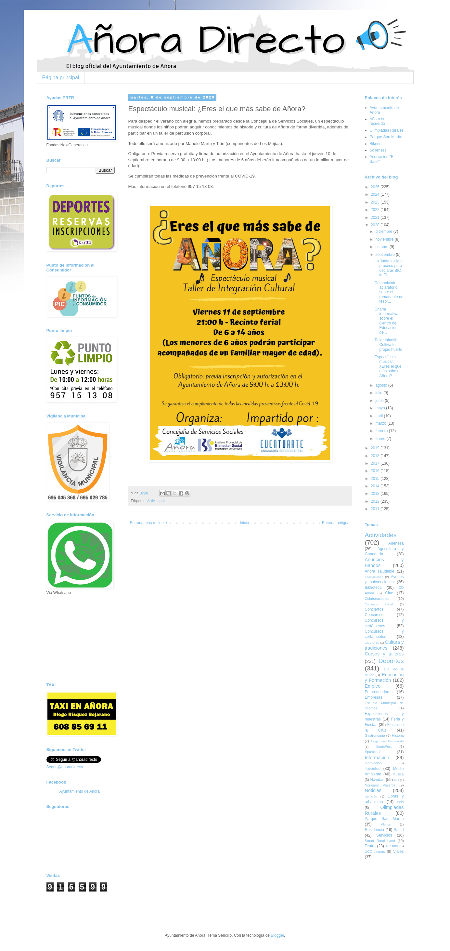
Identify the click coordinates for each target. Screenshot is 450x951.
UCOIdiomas (375, 851)
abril (379, 416)
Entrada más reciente (148, 523)
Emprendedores (378, 692)
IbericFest (384, 746)
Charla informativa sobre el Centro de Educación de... (386, 321)
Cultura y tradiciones (384, 645)
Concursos (374, 615)
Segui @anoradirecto (64, 767)
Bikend (376, 143)
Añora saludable (379, 571)
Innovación (373, 763)
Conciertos (374, 609)
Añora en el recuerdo (380, 121)
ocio (400, 802)
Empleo (373, 686)
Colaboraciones (377, 599)
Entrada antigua (336, 523)
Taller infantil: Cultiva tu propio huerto (388, 345)
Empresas (373, 697)
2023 (375, 202)
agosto (381, 385)
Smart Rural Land (380, 841)
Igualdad (372, 752)
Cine (389, 593)
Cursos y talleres (384, 653)
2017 (375, 463)
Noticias (373, 790)
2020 (375, 225)
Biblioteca (373, 587)
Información (377, 757)
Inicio (244, 523)
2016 (375, 471)
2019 (375, 448)
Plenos (386, 824)
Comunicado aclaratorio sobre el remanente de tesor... (388, 292)
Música (398, 774)
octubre (382, 246)
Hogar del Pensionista (387, 741)
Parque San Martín (386, 137)
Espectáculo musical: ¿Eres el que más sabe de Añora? (388, 366)
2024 (375, 194)
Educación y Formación (384, 677)
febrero (382, 431)
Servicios (384, 835)
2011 (375, 509)
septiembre (385, 254)
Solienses (378, 150)
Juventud (373, 768)
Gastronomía (375, 735)
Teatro (370, 846)
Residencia (374, 829)
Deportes (391, 660)
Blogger (277, 935)
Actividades (156, 501)
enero (380, 438)
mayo (380, 408)
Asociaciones (374, 577)
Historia (398, 735)
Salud (399, 829)
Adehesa (396, 543)
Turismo (391, 846)
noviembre (384, 239)
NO (396, 780)
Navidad (377, 779)
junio (380, 400)
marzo (381, 423)
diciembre (384, 231)
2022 (375, 209)
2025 (375, 187)
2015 (375, 478)
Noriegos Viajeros (380, 785)
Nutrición (371, 796)
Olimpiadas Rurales (387, 130)
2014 (375, 486)
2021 (375, 217)
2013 (375, 493)
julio (379, 392)
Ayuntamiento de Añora (79, 791)
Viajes (398, 851)
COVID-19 (372, 642)
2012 (375, 501)
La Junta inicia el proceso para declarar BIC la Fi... (388, 268)
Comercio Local (379, 604)
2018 (375, 456)
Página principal (60, 77)
